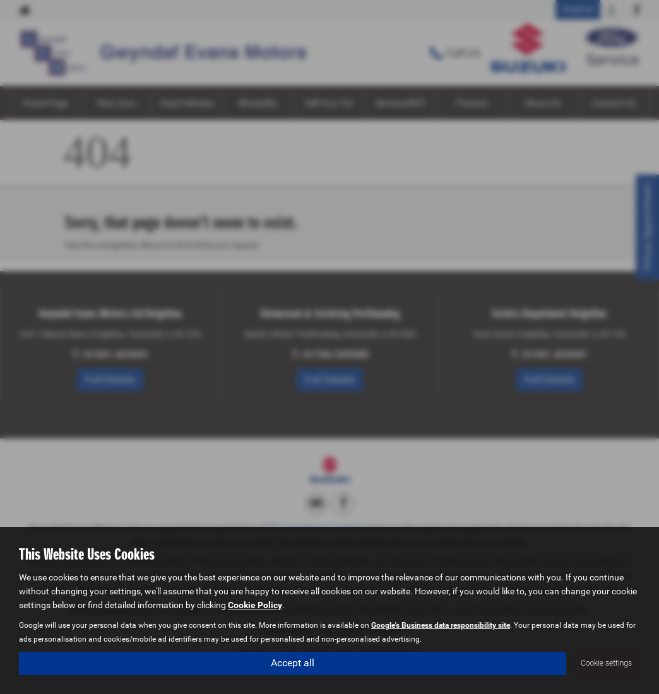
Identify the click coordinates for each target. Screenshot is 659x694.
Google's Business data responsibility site (440, 624)
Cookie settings (606, 663)
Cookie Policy (255, 604)
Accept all (292, 663)
